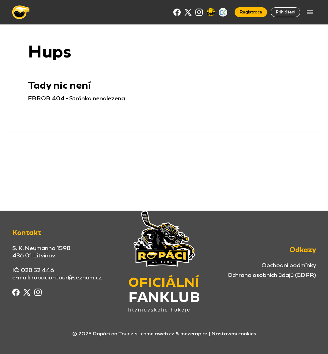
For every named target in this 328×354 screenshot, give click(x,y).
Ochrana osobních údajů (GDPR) (272, 274)
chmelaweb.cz (157, 333)
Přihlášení (285, 12)
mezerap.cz (194, 333)
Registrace (250, 12)
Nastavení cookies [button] (233, 334)
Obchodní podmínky (289, 265)
